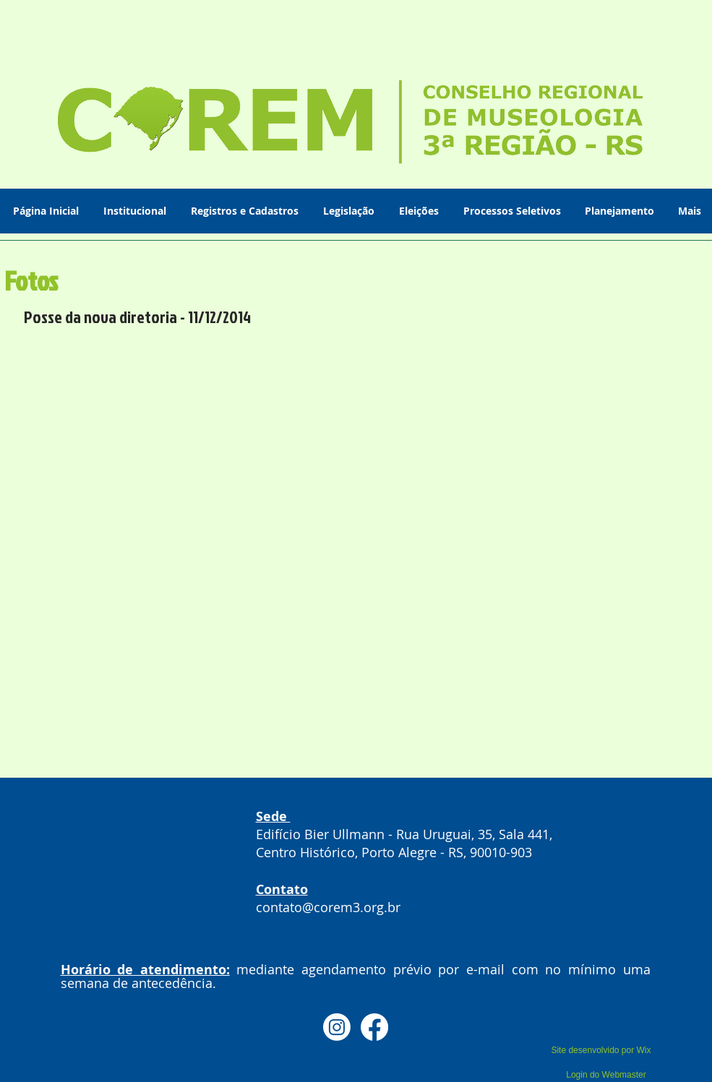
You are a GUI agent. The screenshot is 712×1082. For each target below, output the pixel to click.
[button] (136, 210)
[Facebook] (374, 1027)
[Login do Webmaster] (606, 1075)
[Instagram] (337, 1027)
